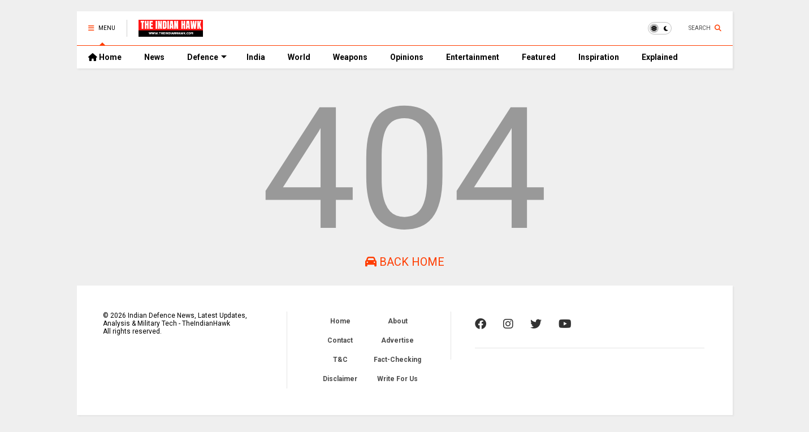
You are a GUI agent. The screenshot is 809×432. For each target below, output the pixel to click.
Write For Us (397, 379)
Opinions (406, 57)
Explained (660, 57)
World (299, 57)
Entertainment (472, 57)
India (255, 57)
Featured (539, 57)
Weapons (350, 57)
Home (105, 57)
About (398, 321)
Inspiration (598, 57)
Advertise (397, 340)
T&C (340, 360)
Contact (340, 340)
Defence (207, 57)
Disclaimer (340, 379)
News (154, 57)
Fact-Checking (397, 360)
